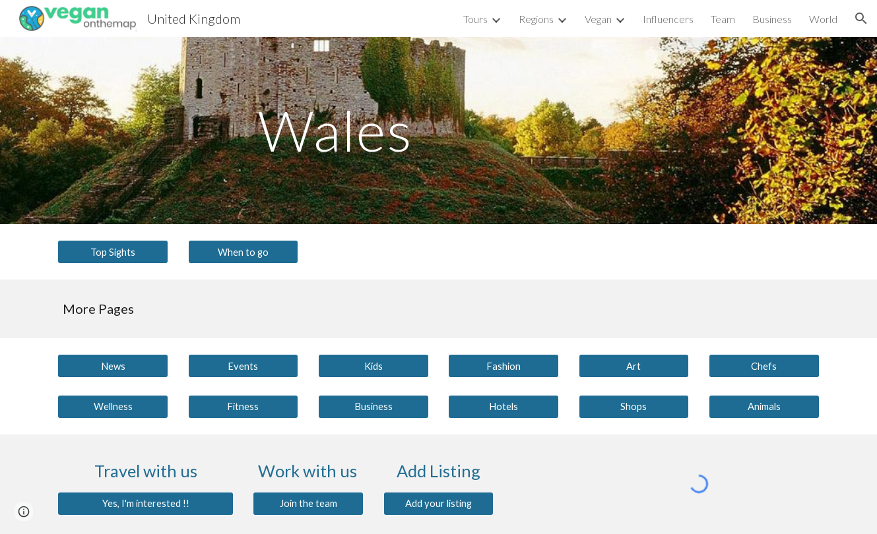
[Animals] (764, 406)
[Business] (373, 406)
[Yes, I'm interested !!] (145, 504)
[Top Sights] (113, 252)
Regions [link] (536, 19)
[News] (113, 366)
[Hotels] (503, 406)
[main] (373, 130)
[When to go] (243, 252)
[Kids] (373, 366)
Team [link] (723, 19)
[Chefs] (764, 366)
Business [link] (772, 19)
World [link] (823, 19)
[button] (861, 18)
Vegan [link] (598, 19)
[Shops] (634, 406)
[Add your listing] (439, 504)
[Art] (634, 366)
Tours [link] (475, 19)
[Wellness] (113, 406)
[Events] (243, 366)
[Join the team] (308, 504)
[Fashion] (503, 366)
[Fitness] (243, 406)
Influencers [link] (668, 19)
